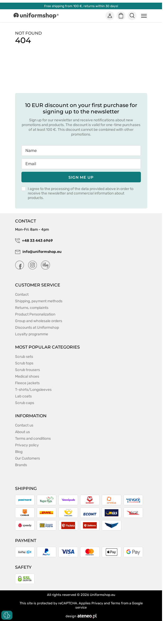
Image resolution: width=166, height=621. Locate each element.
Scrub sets (24, 356)
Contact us (24, 425)
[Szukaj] (131, 15)
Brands (21, 465)
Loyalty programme (31, 334)
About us (22, 432)
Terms (115, 603)
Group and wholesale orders (38, 321)
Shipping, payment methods (38, 301)
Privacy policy (27, 445)
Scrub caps (24, 403)
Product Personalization (35, 314)
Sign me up (81, 177)
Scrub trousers (27, 370)
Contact (22, 294)
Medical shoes (27, 376)
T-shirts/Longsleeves (33, 389)
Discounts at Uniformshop (37, 327)
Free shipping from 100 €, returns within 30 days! (81, 6)
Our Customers (27, 458)
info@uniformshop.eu (38, 251)
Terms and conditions (33, 438)
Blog (18, 451)
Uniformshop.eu (102, 595)
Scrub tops (24, 363)
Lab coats (23, 396)
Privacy (97, 603)
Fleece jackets (27, 383)
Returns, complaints (31, 307)
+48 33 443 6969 (34, 240)
